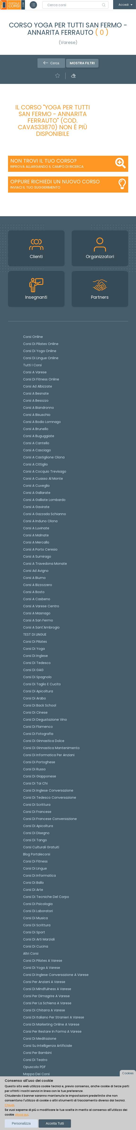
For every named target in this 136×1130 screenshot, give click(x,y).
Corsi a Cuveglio (36, 485)
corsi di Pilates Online (40, 343)
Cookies (128, 1073)
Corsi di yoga (34, 648)
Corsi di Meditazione (39, 1038)
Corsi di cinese (35, 712)
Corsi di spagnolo (37, 677)
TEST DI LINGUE (34, 634)
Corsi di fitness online (41, 379)
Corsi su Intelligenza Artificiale (47, 1045)
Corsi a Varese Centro (41, 606)
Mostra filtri (82, 63)
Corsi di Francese (37, 811)
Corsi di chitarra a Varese (44, 1010)
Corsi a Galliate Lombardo (44, 499)
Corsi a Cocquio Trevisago (44, 471)
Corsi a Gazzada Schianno (44, 514)
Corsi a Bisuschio (36, 414)
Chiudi (9, 1105)
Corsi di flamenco (38, 726)
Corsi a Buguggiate (38, 436)
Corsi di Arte (33, 889)
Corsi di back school (39, 705)
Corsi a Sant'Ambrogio (41, 627)
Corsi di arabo (34, 698)
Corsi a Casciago (37, 450)
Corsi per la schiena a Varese (47, 1003)
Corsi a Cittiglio (35, 464)
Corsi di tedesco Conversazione (49, 797)
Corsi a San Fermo (38, 620)
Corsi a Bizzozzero (37, 584)
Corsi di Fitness (35, 861)
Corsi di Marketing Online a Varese (51, 1024)
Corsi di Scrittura (36, 925)
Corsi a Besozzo (36, 400)
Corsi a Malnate (36, 535)
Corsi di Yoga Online (39, 351)
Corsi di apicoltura (38, 691)
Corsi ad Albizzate (37, 386)
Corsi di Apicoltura (38, 826)
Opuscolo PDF (34, 1067)
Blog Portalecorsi (36, 854)
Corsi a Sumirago (37, 556)
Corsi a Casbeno (36, 599)
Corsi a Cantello (36, 443)
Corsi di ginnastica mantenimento (51, 748)
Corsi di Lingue (35, 868)
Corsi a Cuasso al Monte (43, 478)
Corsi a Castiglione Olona (44, 457)
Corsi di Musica (35, 918)
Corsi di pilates (35, 641)
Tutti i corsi (32, 365)
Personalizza (21, 1123)
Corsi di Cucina (35, 946)
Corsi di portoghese (39, 762)
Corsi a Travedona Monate (45, 563)
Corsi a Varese (35, 372)
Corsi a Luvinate (36, 528)
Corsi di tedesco (37, 662)
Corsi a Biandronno (38, 407)
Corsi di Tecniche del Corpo (46, 896)
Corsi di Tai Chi (35, 783)
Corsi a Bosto (34, 592)
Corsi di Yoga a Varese (41, 967)
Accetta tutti (55, 1123)
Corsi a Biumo (34, 577)
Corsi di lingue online (40, 358)
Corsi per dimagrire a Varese (46, 996)
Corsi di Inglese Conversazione (48, 790)
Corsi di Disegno (36, 833)
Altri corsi (30, 953)
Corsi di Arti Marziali (39, 939)
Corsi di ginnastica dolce (43, 740)
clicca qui (21, 1115)
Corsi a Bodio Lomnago (42, 421)
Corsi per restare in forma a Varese (52, 1031)
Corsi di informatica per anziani (48, 755)
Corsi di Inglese (35, 655)
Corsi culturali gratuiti (41, 847)
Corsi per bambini (37, 1052)
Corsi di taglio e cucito (42, 684)
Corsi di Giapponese (39, 776)
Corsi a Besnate (36, 393)
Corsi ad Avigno (36, 570)
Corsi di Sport (34, 932)
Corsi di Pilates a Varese (42, 960)
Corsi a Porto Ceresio (40, 549)
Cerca (51, 63)
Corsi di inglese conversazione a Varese (56, 974)
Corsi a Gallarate (36, 492)
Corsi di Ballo (33, 882)
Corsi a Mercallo (36, 542)
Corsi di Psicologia (38, 903)
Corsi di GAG (33, 670)
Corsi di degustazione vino (45, 719)
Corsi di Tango (35, 840)
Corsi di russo (34, 769)
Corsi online (33, 336)
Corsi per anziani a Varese (44, 981)
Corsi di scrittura (36, 804)
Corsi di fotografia (38, 733)
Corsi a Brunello (35, 429)
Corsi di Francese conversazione (50, 818)
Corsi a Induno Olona (40, 521)
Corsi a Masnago (36, 613)
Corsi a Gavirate (36, 507)
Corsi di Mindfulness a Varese (47, 989)
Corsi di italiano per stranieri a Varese (53, 1017)
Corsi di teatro (35, 1059)
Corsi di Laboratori (38, 911)
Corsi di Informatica (39, 875)
